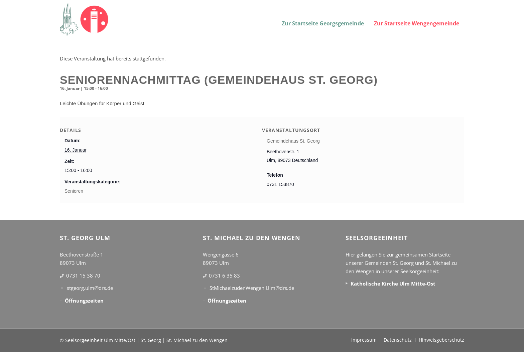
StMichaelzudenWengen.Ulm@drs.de (252, 288)
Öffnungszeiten (84, 300)
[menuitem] (323, 19)
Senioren (73, 191)
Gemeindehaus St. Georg (293, 141)
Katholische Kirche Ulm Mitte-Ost (393, 283)
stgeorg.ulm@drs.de (90, 288)
